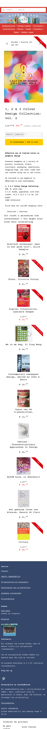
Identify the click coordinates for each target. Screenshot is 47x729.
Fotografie (38, 26)
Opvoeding (37, 29)
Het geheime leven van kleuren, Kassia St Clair (23, 511)
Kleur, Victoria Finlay (23, 279)
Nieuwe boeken (24, 26)
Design (20, 29)
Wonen (28, 29)
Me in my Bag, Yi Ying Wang (23, 344)
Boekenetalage (8, 26)
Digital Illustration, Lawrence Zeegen (23, 310)
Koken (16, 32)
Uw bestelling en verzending (14, 582)
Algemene (5, 593)
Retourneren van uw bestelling (15, 588)
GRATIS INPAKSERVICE (10, 577)
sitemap (34, 724)
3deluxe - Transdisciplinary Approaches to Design (23, 444)
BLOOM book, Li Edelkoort (23, 477)
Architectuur (9, 29)
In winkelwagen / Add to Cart (24, 142)
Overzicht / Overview (17, 212)
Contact (4, 571)
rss (41, 724)
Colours (23, 542)
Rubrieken (5, 611)
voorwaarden (15, 593)
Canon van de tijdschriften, (23, 410)
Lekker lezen (27, 32)
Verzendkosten (7, 703)
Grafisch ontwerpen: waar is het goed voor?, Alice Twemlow (23, 247)
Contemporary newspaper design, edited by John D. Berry (23, 377)
